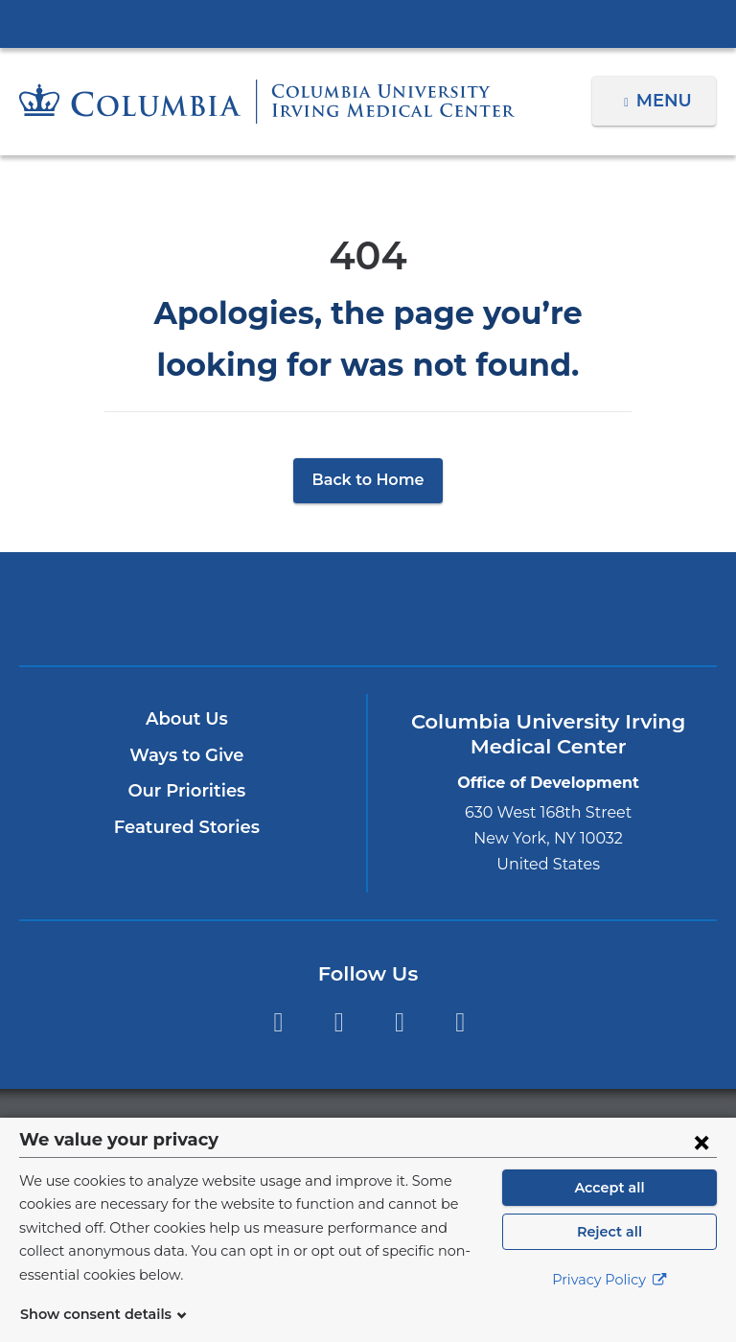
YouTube (399, 1022)
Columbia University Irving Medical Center (368, 23)
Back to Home (368, 480)
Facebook (277, 1022)
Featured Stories (187, 827)
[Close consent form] (701, 1164)
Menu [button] (666, 100)
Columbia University (407, 1128)
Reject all (609, 1254)
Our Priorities (186, 790)
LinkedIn (460, 1022)
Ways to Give (187, 755)
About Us (187, 719)
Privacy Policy (609, 1303)
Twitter (339, 1022)
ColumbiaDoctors (481, 608)
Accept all (609, 1210)
